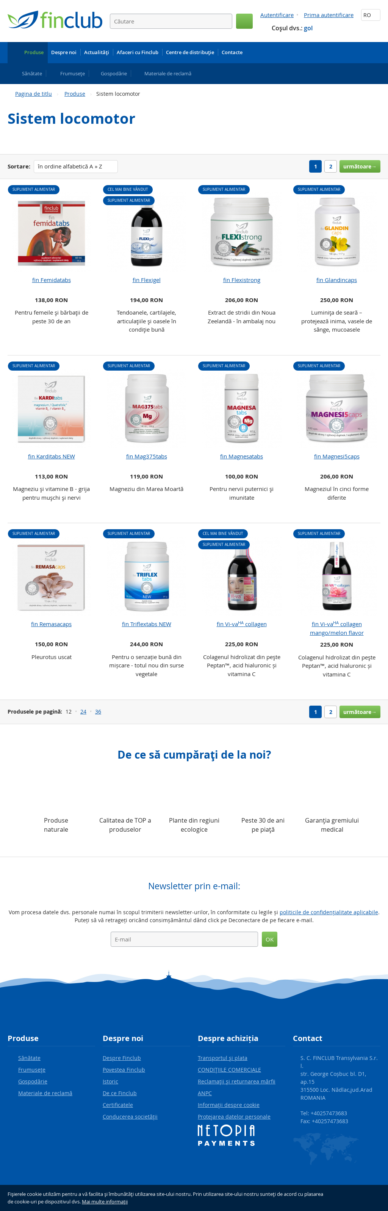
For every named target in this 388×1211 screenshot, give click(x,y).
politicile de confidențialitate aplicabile (329, 912)
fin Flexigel (147, 280)
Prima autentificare (329, 15)
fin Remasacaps (51, 624)
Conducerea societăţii (130, 1116)
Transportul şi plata (222, 1057)
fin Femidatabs (51, 280)
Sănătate (29, 1057)
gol (308, 28)
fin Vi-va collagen (242, 624)
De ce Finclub (120, 1093)
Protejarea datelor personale (234, 1116)
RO (370, 15)
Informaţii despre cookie (229, 1104)
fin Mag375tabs (146, 456)
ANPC (205, 1093)
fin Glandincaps (336, 280)
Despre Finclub (122, 1057)
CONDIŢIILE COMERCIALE (229, 1069)
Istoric (110, 1081)
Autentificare (277, 15)
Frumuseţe (31, 1069)
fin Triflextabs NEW (146, 624)
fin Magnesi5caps (337, 456)
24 (83, 711)
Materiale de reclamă (45, 1093)
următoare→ (360, 166)
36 (98, 711)
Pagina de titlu (33, 93)
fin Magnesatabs (241, 456)
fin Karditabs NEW (51, 456)
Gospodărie (32, 1081)
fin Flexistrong (241, 280)
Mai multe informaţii (105, 1201)
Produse (74, 93)
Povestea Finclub (124, 1069)
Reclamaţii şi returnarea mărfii (236, 1081)
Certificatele (118, 1104)
